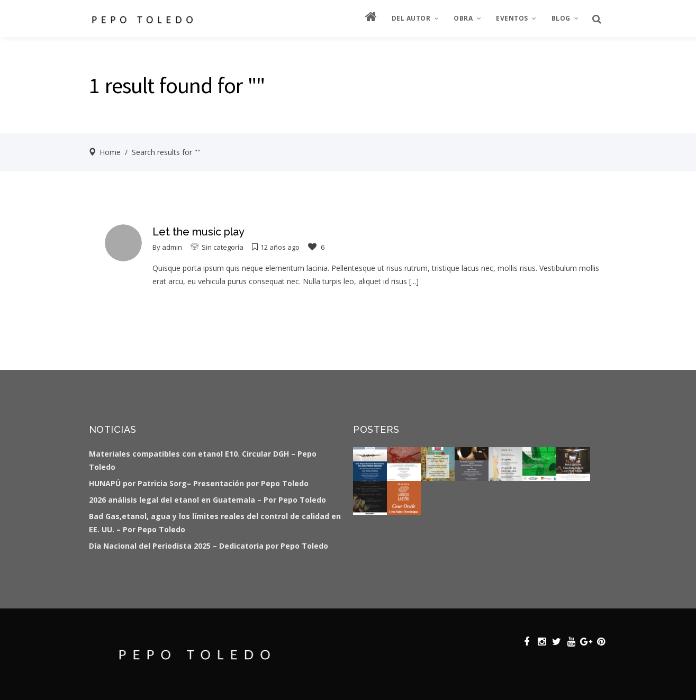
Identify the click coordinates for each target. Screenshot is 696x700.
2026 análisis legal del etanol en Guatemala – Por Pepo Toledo (207, 500)
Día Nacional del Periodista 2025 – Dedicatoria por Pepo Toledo (208, 546)
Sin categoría (222, 247)
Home (110, 152)
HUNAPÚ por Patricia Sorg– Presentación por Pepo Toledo (199, 483)
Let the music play (198, 231)
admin (172, 247)
